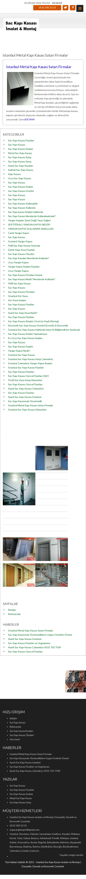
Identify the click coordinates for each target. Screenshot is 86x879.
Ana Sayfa (15, 739)
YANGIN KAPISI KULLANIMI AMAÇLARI (31, 228)
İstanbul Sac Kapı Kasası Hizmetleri (27, 409)
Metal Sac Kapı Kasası (20, 153)
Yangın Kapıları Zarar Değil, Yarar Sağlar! (29, 220)
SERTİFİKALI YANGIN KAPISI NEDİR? (29, 224)
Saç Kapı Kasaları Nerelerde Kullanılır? (28, 258)
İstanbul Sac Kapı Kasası (21, 354)
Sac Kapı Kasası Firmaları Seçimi (25, 274)
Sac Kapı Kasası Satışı (19, 157)
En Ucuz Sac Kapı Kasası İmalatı (25, 338)
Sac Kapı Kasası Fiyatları (21, 140)
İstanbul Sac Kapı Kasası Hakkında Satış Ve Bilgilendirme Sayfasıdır (44, 329)
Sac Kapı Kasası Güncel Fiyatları (25, 384)
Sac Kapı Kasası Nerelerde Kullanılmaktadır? (32, 216)
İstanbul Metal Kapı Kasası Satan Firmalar (39, 66)
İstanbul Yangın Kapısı (20, 241)
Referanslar (14, 614)
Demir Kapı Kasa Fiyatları (21, 249)
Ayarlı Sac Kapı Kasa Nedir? (22, 312)
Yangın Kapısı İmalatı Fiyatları (24, 266)
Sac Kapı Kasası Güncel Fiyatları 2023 (28, 375)
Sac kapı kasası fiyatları (21, 731)
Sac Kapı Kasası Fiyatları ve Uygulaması (29, 643)
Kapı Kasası (14, 174)
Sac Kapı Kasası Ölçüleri (21, 253)
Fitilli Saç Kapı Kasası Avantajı (24, 245)
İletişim (12, 609)
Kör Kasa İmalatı (17, 300)
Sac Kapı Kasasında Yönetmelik (25, 401)
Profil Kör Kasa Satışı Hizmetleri (25, 380)
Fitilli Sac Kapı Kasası (19, 283)
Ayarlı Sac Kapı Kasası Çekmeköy (26, 388)
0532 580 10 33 (47, 7)
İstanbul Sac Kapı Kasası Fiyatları (26, 367)
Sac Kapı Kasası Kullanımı (22, 207)
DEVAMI (30, 119)
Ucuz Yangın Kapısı (18, 262)
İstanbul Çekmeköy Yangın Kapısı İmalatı (30, 363)
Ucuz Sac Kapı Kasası (19, 178)
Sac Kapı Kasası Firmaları (21, 291)
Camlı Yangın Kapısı (18, 232)
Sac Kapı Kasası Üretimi (21, 190)
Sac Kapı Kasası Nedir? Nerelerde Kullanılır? (31, 279)
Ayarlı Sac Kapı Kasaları (20, 165)
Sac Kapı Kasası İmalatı (20, 148)
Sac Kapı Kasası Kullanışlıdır (23, 203)
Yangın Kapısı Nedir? (19, 350)
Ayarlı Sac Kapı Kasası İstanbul (24, 396)
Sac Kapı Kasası (16, 144)
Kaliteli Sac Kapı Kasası (20, 169)
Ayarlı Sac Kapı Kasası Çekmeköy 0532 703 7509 (34, 647)
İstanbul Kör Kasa (18, 296)
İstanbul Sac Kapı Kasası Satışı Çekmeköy (30, 359)
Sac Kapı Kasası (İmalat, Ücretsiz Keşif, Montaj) (33, 321)
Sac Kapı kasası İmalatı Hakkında (25, 211)
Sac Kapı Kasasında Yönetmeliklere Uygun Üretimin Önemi (40, 634)
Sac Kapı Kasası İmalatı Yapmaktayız (27, 333)
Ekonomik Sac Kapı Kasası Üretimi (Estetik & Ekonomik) (38, 325)
